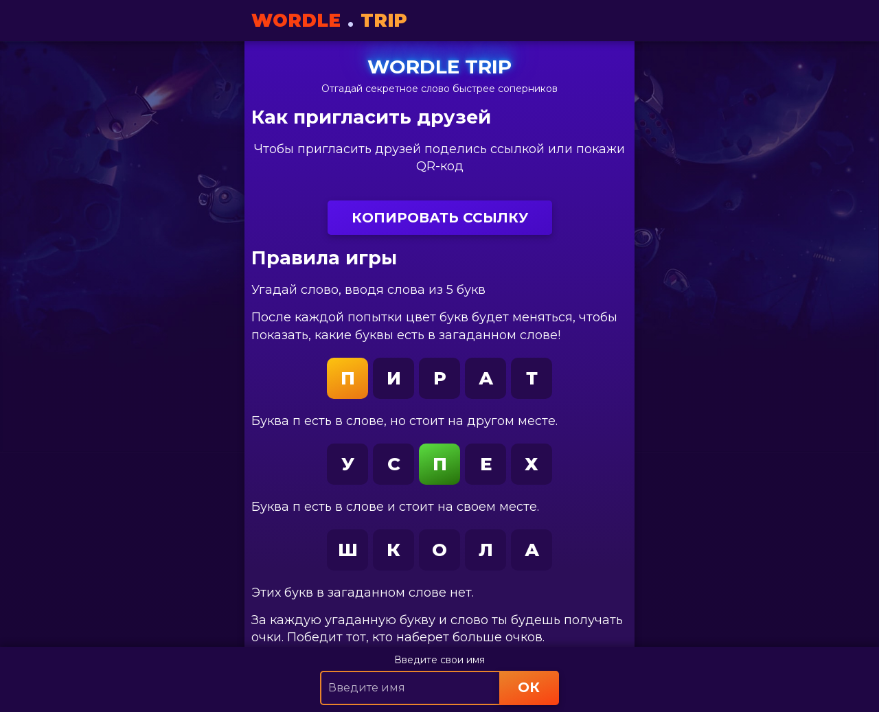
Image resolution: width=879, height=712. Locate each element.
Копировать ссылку (440, 217)
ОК (529, 687)
